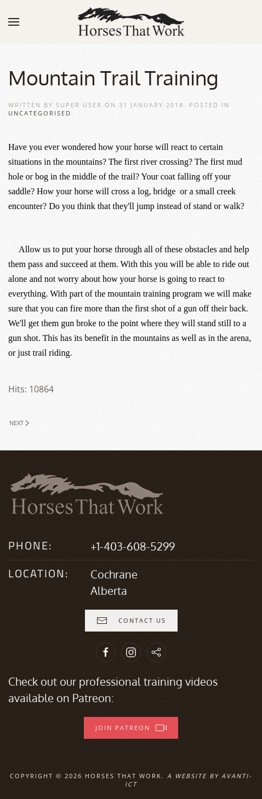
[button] (13, 22)
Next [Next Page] (19, 423)
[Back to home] (131, 22)
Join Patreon (131, 727)
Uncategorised (39, 113)
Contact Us (131, 620)
